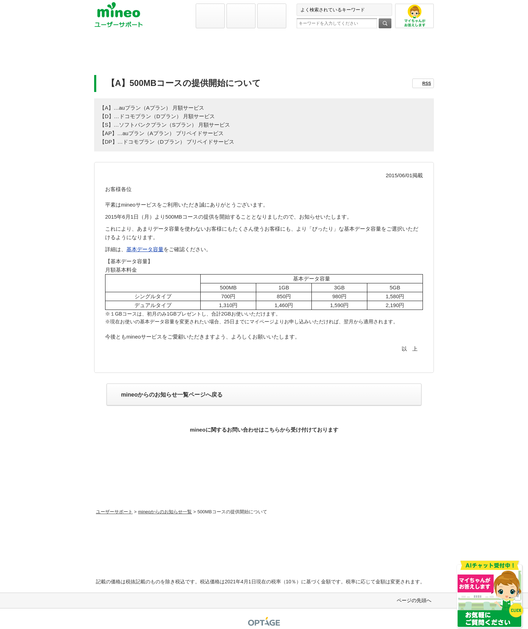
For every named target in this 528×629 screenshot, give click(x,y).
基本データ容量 (144, 249)
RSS (426, 83)
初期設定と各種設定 (149, 55)
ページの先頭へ (414, 600)
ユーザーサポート (114, 511)
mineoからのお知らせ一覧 (165, 511)
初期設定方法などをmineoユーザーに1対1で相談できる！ (264, 489)
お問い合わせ (378, 55)
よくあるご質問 (264, 55)
